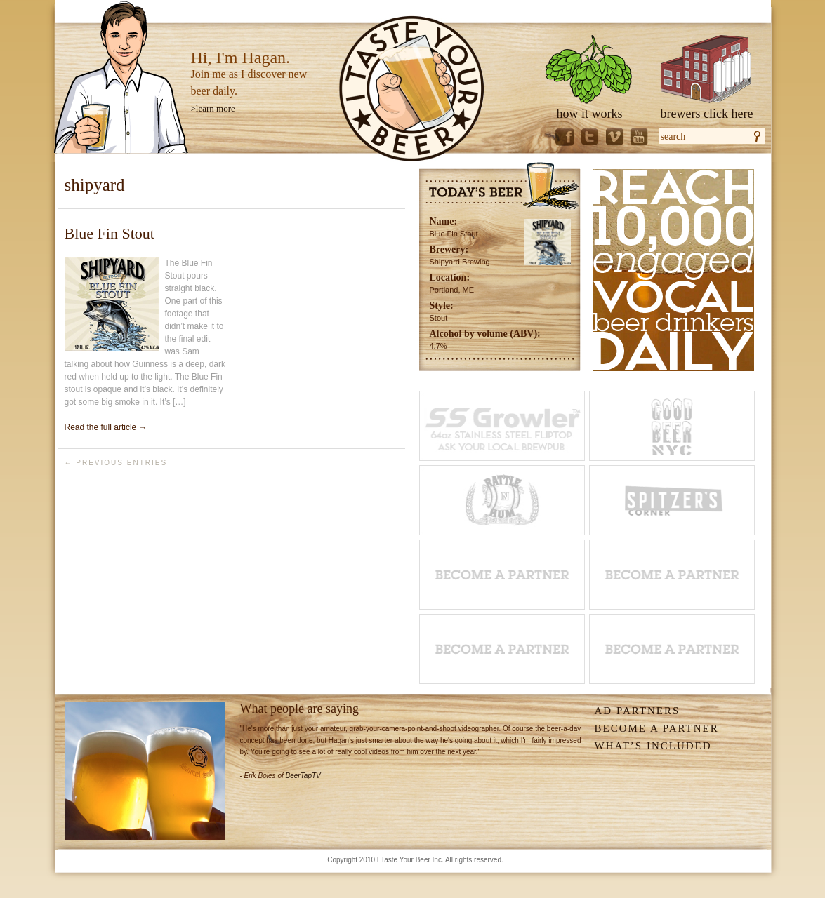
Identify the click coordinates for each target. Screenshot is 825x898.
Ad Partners (637, 710)
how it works (590, 114)
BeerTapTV (303, 775)
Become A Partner (657, 728)
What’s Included (653, 745)
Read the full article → (106, 427)
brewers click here (707, 114)
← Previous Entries (116, 463)
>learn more (213, 108)
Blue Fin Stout (109, 233)
